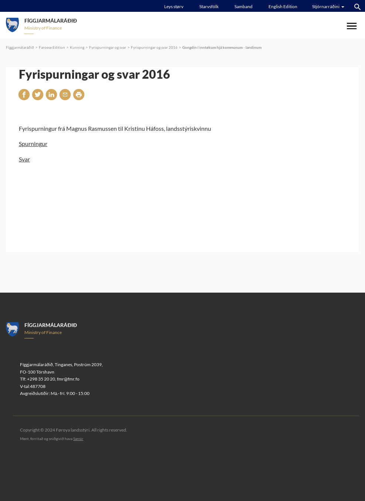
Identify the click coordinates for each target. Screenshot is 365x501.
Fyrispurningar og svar (107, 47)
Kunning (77, 47)
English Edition (282, 6)
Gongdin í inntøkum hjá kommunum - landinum (221, 47)
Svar (24, 159)
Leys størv (173, 6)
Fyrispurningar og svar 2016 (154, 47)
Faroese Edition (52, 47)
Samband (243, 6)
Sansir (78, 438)
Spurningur (33, 143)
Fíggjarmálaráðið (20, 47)
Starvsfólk (209, 6)
